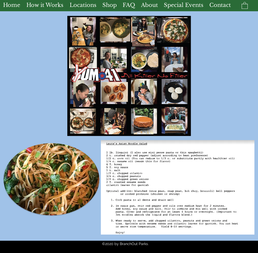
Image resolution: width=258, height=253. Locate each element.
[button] (245, 5)
